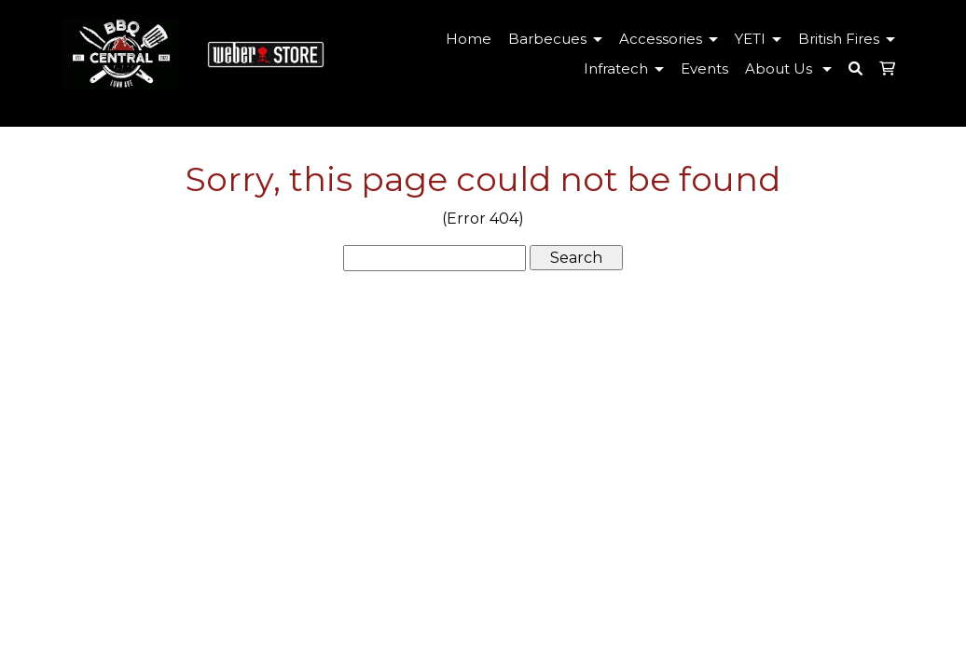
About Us (791, 68)
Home (468, 39)
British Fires (850, 39)
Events (704, 68)
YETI (761, 39)
